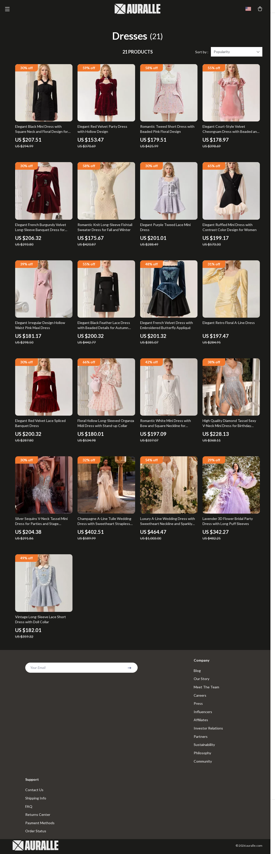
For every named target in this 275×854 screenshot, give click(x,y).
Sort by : (201, 52)
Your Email (37, 668)
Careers (200, 696)
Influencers (203, 713)
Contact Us (34, 791)
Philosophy (202, 754)
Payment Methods (40, 825)
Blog (197, 671)
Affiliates (201, 721)
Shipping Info (35, 800)
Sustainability (204, 746)
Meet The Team (206, 688)
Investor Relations (208, 729)
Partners (201, 738)
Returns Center (37, 816)
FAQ (28, 808)
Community (203, 763)
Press (198, 704)
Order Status (35, 833)
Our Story (201, 679)
